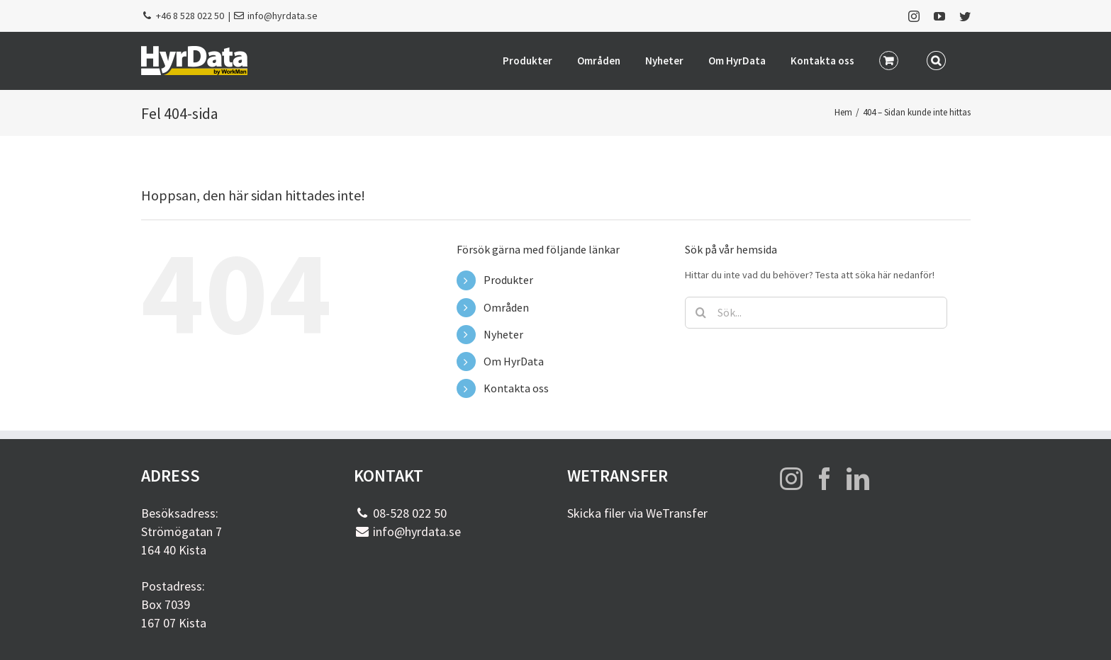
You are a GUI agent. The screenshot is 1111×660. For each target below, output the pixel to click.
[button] (936, 59)
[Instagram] (791, 478)
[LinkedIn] (858, 478)
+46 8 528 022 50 (190, 15)
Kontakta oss (516, 388)
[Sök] (701, 313)
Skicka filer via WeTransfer (637, 513)
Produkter (508, 280)
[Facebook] (824, 478)
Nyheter (503, 334)
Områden (506, 307)
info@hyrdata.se (282, 15)
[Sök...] (816, 313)
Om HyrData (514, 361)
